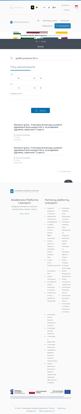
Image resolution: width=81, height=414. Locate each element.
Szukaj (42, 110)
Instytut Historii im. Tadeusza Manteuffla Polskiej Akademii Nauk (50, 249)
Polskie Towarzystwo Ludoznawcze (66, 281)
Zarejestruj (65, 5)
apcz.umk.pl (24, 214)
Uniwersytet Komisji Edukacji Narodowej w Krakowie (51, 320)
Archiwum (64, 20)
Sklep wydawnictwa (47, 411)
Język (76, 7)
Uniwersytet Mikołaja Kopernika (51, 330)
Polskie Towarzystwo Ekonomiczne (66, 273)
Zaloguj (66, 10)
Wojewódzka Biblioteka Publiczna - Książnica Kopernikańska (52, 355)
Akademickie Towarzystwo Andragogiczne (52, 219)
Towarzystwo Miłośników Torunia (66, 290)
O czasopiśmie (62, 25)
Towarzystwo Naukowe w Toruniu (66, 298)
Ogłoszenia (47, 25)
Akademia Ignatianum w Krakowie (51, 211)
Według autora (16, 93)
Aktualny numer (50, 20)
